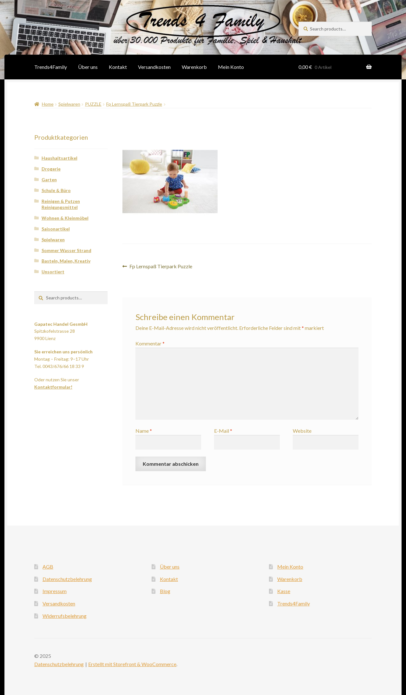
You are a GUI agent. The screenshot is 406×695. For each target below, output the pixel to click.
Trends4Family (50, 67)
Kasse (283, 591)
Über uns (88, 67)
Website (302, 431)
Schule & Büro (56, 190)
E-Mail (223, 431)
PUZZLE (93, 104)
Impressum (55, 591)
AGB (48, 567)
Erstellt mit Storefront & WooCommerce (132, 664)
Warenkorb (194, 67)
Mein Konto (231, 67)
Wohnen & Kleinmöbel (65, 218)
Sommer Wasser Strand (66, 250)
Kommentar (150, 343)
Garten (49, 179)
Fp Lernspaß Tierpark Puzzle (134, 104)
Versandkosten (154, 67)
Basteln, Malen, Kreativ (66, 261)
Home (48, 104)
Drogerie (51, 168)
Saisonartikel (56, 228)
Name (143, 431)
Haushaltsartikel (59, 158)
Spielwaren (69, 104)
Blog (165, 591)
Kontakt (118, 67)
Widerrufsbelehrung (65, 616)
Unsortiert (53, 271)
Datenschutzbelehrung (67, 579)
